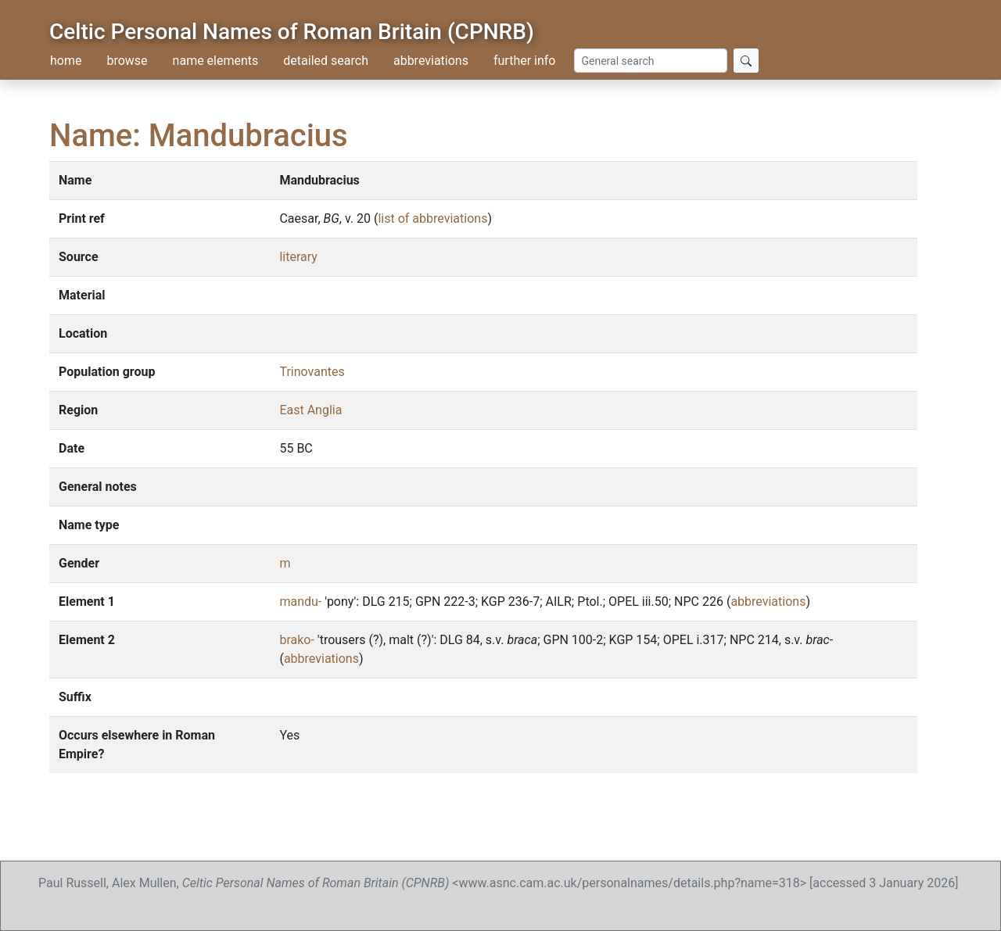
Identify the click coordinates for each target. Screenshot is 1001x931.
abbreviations (430, 60)
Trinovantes (311, 371)
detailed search (325, 60)
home (65, 60)
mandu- (300, 601)
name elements (216, 60)
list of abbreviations (432, 218)
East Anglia (310, 410)
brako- (296, 639)
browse (126, 60)
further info (524, 60)
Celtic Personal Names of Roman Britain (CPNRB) (291, 32)
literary (298, 256)
